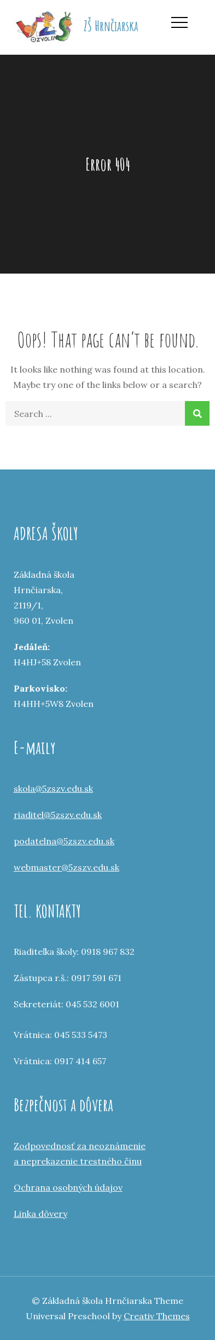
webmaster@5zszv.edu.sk (66, 867)
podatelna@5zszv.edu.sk (64, 841)
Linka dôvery (40, 1213)
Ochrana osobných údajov (68, 1187)
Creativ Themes (157, 1315)
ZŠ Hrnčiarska (111, 25)
